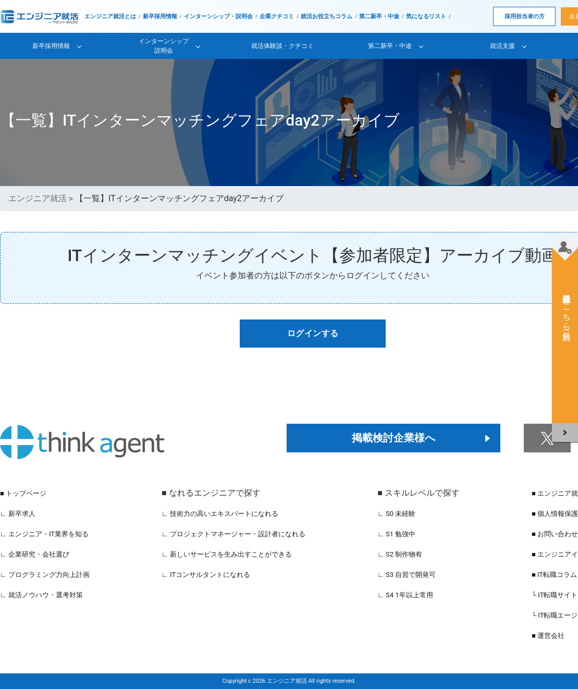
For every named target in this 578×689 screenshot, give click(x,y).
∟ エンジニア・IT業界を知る (44, 534)
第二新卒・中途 (379, 16)
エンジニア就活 (37, 198)
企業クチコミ (277, 16)
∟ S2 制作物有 (399, 554)
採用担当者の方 (525, 16)
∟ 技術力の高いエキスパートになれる (220, 514)
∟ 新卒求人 (17, 514)
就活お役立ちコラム (326, 16)
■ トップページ (23, 493)
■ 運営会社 (548, 635)
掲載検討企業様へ (393, 438)
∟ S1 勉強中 (396, 534)
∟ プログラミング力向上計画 (45, 575)
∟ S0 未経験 (396, 514)
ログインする (313, 333)
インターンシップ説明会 (164, 46)
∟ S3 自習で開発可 (406, 575)
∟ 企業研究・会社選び (34, 554)
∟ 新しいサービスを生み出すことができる (227, 554)
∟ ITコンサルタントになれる (206, 575)
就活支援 (502, 46)
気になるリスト (426, 16)
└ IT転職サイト (555, 595)
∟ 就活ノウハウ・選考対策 (41, 595)
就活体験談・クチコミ (282, 46)
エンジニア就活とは (110, 16)
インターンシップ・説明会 (218, 16)
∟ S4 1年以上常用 (405, 595)
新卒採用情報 (160, 16)
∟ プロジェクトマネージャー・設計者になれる (233, 534)
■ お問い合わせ (555, 534)
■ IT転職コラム (554, 575)
